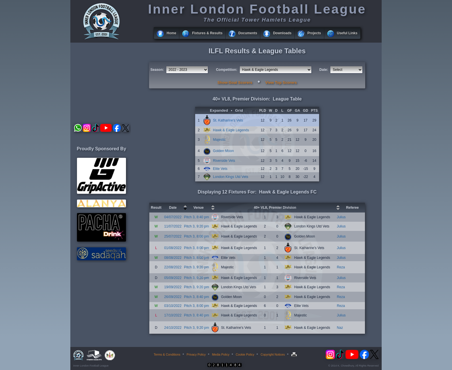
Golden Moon (223, 151)
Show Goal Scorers (234, 82)
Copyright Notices (273, 354)
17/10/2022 (173, 315)
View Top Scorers (281, 82)
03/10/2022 (173, 306)
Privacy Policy (196, 354)
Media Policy (220, 354)
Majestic (219, 140)
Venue (198, 208)
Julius (341, 217)
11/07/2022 (173, 226)
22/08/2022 (173, 267)
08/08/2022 (173, 258)
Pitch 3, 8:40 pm (196, 217)
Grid (239, 110)
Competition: (226, 70)
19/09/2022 (173, 287)
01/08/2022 (173, 248)
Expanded (219, 110)
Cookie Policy (245, 354)
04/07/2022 (173, 217)
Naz (340, 328)
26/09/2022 (173, 297)
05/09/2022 (173, 278)
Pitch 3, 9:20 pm (196, 226)
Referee (352, 208)
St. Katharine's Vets (228, 120)
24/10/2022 (173, 328)
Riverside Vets (224, 161)
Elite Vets (220, 169)
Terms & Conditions (167, 354)
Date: (323, 70)
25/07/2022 (173, 236)
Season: (157, 70)
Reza (341, 267)
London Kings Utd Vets (230, 177)
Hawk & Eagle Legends (231, 130)
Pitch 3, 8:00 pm (196, 236)
